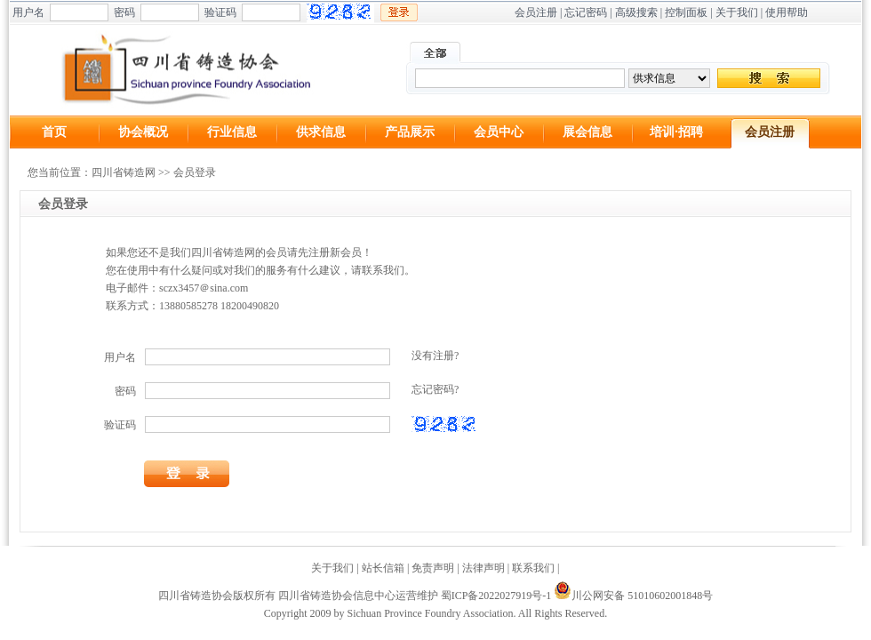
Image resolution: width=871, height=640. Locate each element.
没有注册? (435, 355)
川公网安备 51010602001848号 (633, 595)
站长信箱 (383, 568)
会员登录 (194, 172)
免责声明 (433, 568)
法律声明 (483, 568)
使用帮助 (786, 12)
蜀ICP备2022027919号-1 (496, 595)
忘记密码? (435, 389)
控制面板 (686, 12)
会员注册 (536, 12)
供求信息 (321, 132)
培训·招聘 (676, 132)
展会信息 (587, 132)
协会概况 (143, 132)
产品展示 (410, 132)
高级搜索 (636, 12)
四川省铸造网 (124, 172)
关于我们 (736, 12)
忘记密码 (585, 12)
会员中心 (498, 132)
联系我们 (533, 568)
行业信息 (232, 132)
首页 (54, 132)
